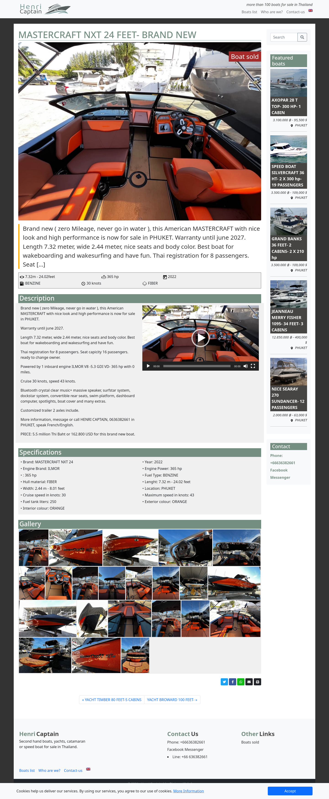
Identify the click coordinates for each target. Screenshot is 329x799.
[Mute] (245, 366)
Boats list (249, 11)
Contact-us (295, 11)
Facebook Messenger (185, 749)
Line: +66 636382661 (190, 756)
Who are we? (272, 11)
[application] (200, 338)
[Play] (148, 366)
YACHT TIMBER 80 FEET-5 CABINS (113, 699)
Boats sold (250, 742)
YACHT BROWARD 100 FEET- (170, 699)
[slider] (197, 366)
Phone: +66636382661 (186, 742)
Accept (290, 791)
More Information (188, 791)
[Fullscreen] (253, 366)
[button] (200, 338)
